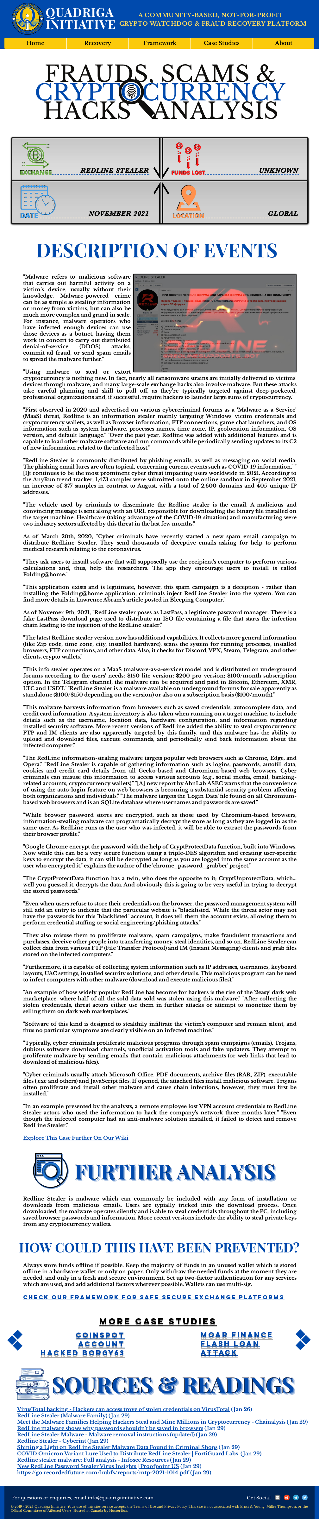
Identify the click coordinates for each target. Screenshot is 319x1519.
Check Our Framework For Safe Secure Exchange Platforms (154, 1297)
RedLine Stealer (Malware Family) (62, 1415)
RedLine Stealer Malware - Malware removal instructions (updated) (106, 1434)
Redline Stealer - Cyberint (51, 1441)
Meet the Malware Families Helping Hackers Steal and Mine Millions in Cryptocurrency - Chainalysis (151, 1422)
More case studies (158, 1321)
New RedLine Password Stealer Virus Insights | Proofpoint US (98, 1466)
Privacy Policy (175, 1506)
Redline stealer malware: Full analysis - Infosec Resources (93, 1460)
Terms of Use (145, 1506)
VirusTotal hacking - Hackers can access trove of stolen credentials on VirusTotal (123, 1409)
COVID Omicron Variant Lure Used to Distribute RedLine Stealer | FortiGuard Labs (128, 1453)
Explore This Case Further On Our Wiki (75, 1138)
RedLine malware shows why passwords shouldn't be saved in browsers (110, 1428)
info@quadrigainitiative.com (120, 1498)
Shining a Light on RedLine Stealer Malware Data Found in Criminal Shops (117, 1447)
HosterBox (118, 1511)
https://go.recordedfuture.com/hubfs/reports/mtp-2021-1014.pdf (103, 1472)
